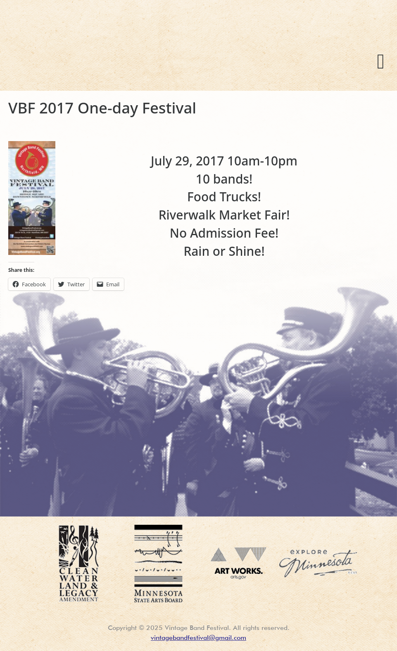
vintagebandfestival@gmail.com (198, 638)
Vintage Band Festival (149, 57)
